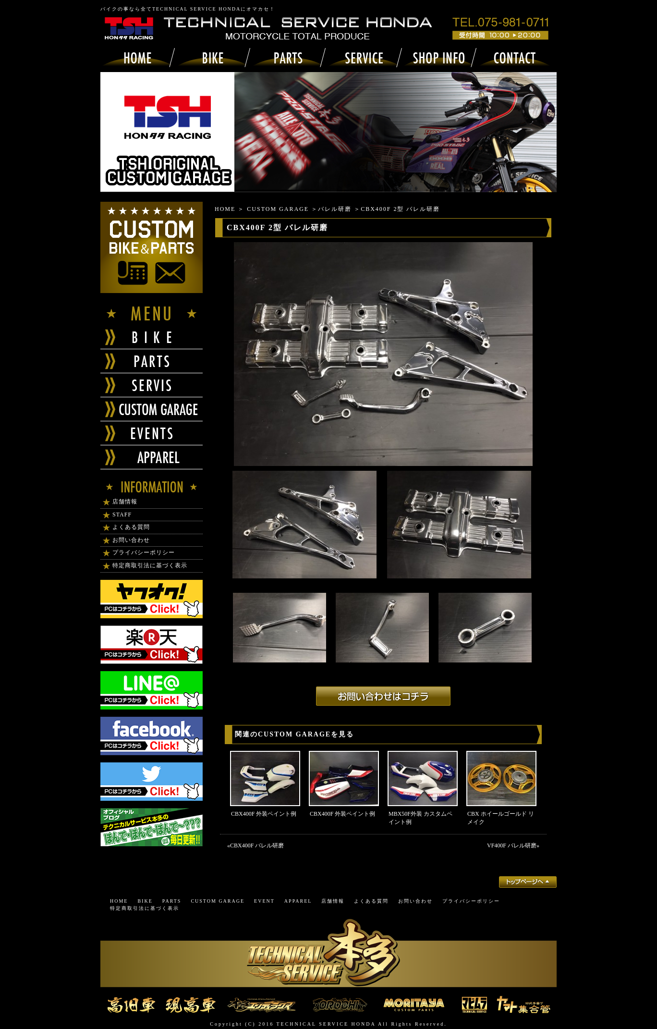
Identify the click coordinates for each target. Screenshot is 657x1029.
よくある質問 (131, 527)
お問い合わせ (131, 540)
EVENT (264, 901)
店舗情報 (124, 501)
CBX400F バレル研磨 (257, 845)
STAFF (122, 514)
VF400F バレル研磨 (511, 845)
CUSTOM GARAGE (278, 209)
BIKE (144, 901)
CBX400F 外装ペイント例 (263, 813)
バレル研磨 (335, 209)
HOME (225, 209)
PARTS (172, 901)
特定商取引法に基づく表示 (149, 565)
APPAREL (298, 901)
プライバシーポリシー (143, 552)
